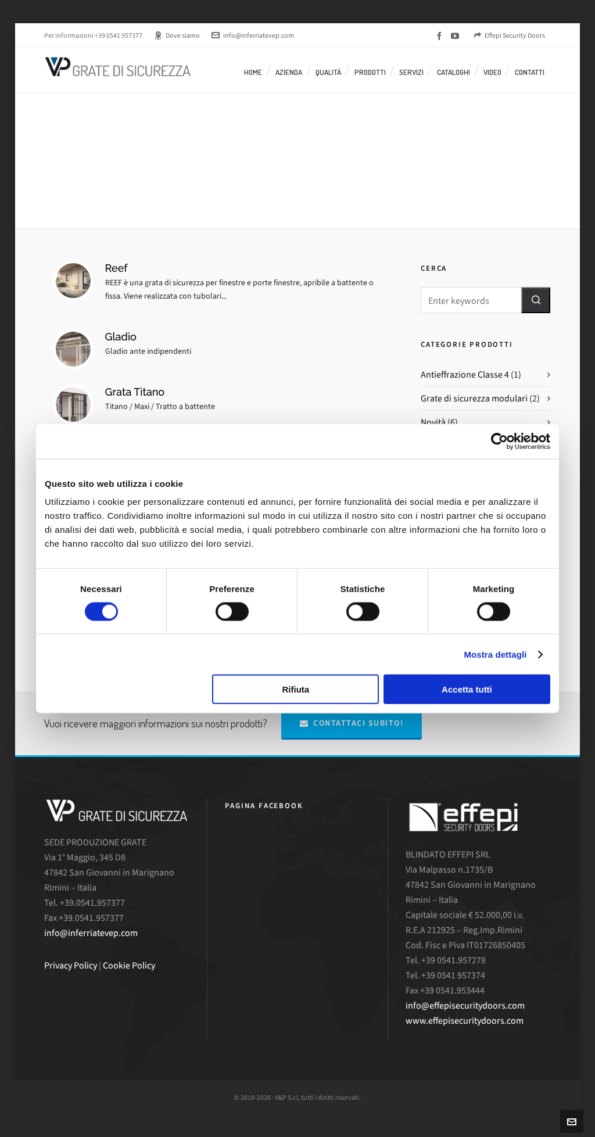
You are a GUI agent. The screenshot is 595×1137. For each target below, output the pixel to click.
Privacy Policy (70, 965)
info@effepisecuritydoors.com (465, 1005)
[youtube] (457, 36)
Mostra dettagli (495, 654)
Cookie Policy (129, 965)
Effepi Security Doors (509, 35)
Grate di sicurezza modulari (474, 398)
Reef (116, 268)
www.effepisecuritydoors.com (465, 1020)
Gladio (121, 337)
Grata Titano (135, 392)
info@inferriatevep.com (253, 35)
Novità (433, 422)
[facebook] (441, 36)
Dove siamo (177, 35)
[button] (535, 300)
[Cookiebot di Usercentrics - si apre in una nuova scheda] (499, 441)
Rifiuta (296, 689)
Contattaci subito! (352, 723)
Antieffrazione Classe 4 (465, 374)
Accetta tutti (467, 689)
